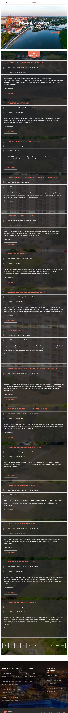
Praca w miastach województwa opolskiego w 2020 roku (11, 676)
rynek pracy (28, 681)
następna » (60, 645)
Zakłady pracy (52, 678)
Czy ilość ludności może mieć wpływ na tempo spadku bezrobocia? (11, 684)
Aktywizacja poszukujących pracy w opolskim (11, 691)
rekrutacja (51, 683)
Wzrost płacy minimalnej (10, 700)
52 (51, 645)
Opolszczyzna (52, 675)
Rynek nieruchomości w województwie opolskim (10, 696)
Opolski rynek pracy (54, 680)
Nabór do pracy (29, 673)
